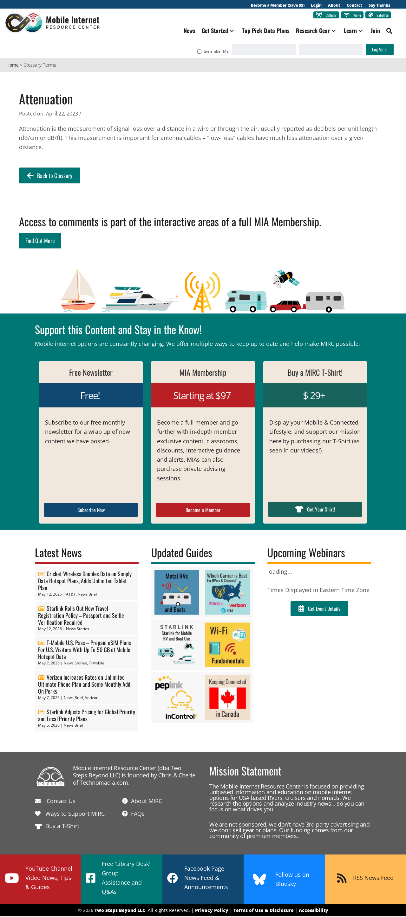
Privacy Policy (211, 910)
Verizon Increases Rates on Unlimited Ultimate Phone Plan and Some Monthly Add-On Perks (85, 685)
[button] (230, 31)
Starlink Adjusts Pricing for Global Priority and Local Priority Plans (86, 715)
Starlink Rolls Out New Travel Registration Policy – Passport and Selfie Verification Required (81, 615)
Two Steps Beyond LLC (120, 910)
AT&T (71, 594)
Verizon (91, 698)
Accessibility (313, 910)
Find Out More (40, 241)
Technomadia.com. (104, 783)
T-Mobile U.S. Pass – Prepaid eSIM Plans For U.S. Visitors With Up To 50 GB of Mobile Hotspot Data (84, 650)
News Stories (77, 629)
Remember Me (211, 51)
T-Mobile (96, 663)
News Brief (87, 594)
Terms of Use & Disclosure (263, 910)
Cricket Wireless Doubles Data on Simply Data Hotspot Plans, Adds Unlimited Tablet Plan (85, 581)
